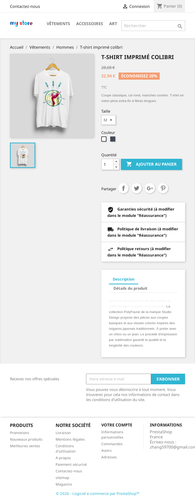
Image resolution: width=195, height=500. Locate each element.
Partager (123, 188)
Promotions (19, 432)
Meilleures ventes (25, 445)
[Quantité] (107, 164)
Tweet (137, 188)
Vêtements (58, 23)
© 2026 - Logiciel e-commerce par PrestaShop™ (97, 493)
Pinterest (163, 188)
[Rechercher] (153, 25)
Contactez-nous (25, 6)
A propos (63, 457)
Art (113, 23)
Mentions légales (70, 439)
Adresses (109, 457)
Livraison (63, 432)
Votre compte (116, 425)
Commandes (112, 443)
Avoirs (106, 450)
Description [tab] (124, 279)
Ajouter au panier (151, 164)
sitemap (62, 477)
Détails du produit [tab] (130, 288)
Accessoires (89, 23)
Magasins (64, 484)
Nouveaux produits (26, 439)
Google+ (150, 188)
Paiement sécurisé (71, 464)
